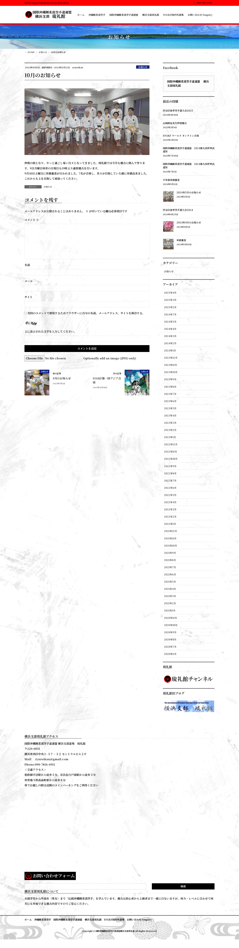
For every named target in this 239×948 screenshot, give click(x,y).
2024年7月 (170, 314)
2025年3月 (170, 300)
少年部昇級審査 (171, 180)
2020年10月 (171, 625)
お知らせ (142, 67)
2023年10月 (171, 372)
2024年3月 (170, 336)
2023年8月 (170, 386)
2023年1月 (170, 437)
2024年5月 (170, 321)
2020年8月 (170, 639)
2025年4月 (170, 292)
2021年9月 (170, 552)
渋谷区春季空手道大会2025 (178, 110)
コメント (31, 220)
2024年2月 (170, 343)
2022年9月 (170, 466)
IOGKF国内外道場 (114, 919)
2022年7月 (170, 480)
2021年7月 (170, 567)
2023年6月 (170, 401)
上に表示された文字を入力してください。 (50, 331)
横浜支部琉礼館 (93, 919)
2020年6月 (170, 654)
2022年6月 (170, 487)
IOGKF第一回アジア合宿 (107, 380)
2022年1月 (170, 523)
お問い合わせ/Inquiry (139, 919)
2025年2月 (170, 307)
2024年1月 (170, 350)
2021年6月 (170, 574)
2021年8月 (170, 560)
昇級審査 (181, 240)
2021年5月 (170, 581)
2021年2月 (170, 603)
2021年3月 (170, 596)
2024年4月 (170, 329)
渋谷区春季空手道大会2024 (178, 210)
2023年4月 (170, 415)
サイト (28, 297)
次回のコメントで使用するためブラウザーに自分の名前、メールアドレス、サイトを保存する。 (86, 313)
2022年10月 (171, 458)
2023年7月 (170, 394)
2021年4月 (170, 589)
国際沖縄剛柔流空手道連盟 (68, 919)
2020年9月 (170, 632)
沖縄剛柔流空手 (42, 919)
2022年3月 (170, 509)
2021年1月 (169, 610)
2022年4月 (170, 502)
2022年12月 (171, 444)
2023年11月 (170, 365)
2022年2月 (170, 516)
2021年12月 (170, 531)
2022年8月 (170, 473)
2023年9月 (170, 379)
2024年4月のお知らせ (189, 222)
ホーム (28, 919)
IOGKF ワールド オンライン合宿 (181, 135)
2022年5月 (170, 495)
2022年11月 (170, 451)
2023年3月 (170, 422)
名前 (27, 265)
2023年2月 (170, 430)
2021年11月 (170, 538)
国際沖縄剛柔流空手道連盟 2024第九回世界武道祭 (189, 149)
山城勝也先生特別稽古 (175, 123)
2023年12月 (171, 357)
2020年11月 (170, 618)
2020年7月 (170, 646)
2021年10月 (170, 545)
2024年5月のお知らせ (189, 192)
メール (28, 281)
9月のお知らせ (62, 378)
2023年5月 (170, 408)
